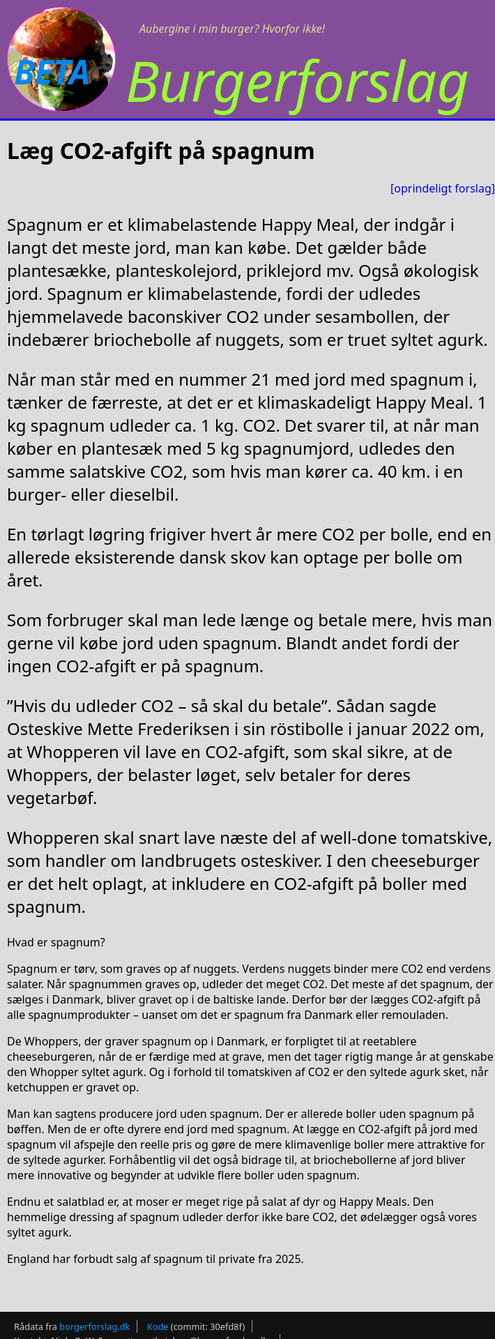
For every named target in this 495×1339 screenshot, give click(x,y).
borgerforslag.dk (94, 1326)
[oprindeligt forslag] (442, 188)
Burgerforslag (297, 80)
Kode (158, 1326)
